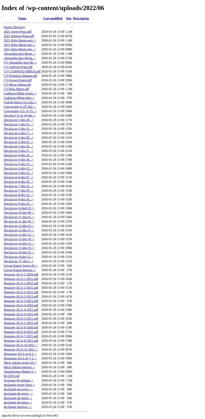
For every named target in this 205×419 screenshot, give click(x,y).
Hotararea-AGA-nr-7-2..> (20, 358)
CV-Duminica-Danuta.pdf (20, 75)
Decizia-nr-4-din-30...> (19, 159)
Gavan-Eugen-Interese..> (20, 270)
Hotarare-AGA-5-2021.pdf (21, 318)
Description (81, 18)
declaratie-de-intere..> (18, 398)
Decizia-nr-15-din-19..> (19, 248)
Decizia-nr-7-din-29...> (19, 190)
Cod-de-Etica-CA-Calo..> (20, 102)
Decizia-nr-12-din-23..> (19, 226)
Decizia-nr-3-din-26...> (19, 146)
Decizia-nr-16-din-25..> (19, 252)
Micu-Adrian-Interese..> (19, 367)
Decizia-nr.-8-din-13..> (18, 256)
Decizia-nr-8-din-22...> (19, 195)
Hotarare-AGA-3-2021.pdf (21, 296)
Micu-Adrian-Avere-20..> (20, 362)
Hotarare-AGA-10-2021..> (21, 345)
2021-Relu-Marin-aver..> (20, 40)
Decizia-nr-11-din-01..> (19, 217)
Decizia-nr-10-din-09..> (19, 212)
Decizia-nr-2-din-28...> (19, 137)
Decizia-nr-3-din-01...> (19, 142)
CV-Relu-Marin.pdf (16, 89)
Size (68, 18)
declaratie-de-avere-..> (18, 389)
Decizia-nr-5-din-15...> (19, 168)
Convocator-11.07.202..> (20, 106)
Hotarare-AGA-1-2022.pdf (21, 283)
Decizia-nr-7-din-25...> (19, 186)
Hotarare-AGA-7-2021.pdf (21, 336)
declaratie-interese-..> (18, 407)
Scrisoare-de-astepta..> (18, 380)
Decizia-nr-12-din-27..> (19, 230)
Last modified (52, 18)
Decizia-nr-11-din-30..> (19, 221)
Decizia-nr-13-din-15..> (19, 234)
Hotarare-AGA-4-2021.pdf (21, 309)
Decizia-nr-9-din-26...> (19, 203)
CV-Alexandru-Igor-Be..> (20, 62)
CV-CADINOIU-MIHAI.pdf (22, 71)
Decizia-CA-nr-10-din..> (20, 115)
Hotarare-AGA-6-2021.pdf (21, 332)
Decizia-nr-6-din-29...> (19, 181)
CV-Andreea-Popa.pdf (18, 67)
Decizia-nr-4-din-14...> (19, 155)
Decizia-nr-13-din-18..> (19, 239)
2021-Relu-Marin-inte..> (19, 45)
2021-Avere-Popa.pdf (17, 31)
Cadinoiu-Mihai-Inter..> (19, 98)
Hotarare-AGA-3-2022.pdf (21, 301)
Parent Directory (14, 27)
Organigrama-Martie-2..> (20, 371)
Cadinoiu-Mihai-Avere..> (20, 93)
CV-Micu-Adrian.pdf (17, 84)
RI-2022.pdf (12, 376)
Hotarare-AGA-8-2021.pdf (21, 340)
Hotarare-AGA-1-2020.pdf (21, 274)
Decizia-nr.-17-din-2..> (18, 261)
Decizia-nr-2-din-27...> (19, 133)
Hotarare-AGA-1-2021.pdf (21, 279)
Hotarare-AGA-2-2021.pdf (21, 287)
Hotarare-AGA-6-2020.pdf (21, 327)
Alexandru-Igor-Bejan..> (20, 53)
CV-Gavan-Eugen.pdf (18, 80)
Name (22, 18)
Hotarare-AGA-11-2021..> (21, 349)
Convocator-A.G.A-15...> (20, 111)
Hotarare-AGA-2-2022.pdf (21, 292)
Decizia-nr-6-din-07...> (19, 177)
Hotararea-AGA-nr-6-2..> (20, 354)
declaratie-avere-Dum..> (19, 384)
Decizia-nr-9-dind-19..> (19, 208)
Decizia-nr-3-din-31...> (19, 151)
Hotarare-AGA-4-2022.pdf (21, 314)
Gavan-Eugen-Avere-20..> (21, 265)
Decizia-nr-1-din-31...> (19, 124)
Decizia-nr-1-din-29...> (19, 120)
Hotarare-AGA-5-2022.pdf (21, 323)
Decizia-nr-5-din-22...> (19, 173)
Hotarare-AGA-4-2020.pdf (21, 305)
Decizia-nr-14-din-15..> (19, 243)
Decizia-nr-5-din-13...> (19, 164)
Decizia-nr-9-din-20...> (19, 199)
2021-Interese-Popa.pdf (19, 36)
